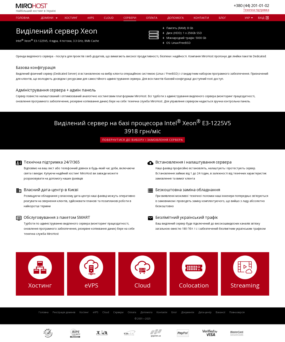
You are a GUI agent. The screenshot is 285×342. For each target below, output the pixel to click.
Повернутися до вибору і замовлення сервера (142, 140)
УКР (247, 18)
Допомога (175, 18)
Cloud (109, 18)
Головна (22, 18)
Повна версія (237, 312)
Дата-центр (205, 312)
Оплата (151, 18)
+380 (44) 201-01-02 (251, 5)
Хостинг (71, 18)
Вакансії (220, 312)
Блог (222, 18)
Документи (187, 312)
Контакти (201, 18)
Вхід (261, 18)
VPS (90, 18)
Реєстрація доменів (64, 312)
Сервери (130, 18)
